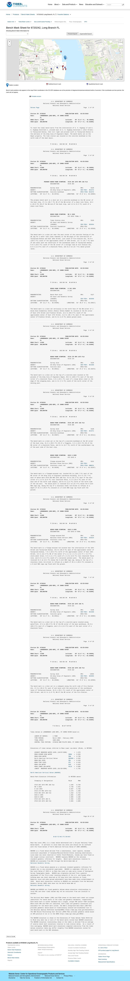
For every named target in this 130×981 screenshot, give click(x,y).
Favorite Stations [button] (64, 14)
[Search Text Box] (113, 4)
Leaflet (118, 79)
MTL (70, 762)
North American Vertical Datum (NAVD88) (46, 772)
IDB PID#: (87, 463)
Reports (10, 960)
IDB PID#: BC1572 (87, 190)
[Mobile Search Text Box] (123, 4)
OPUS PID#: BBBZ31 (87, 465)
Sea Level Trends (73, 955)
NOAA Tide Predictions (14, 950)
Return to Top (11, 936)
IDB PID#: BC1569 (87, 365)
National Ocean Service (52, 976)
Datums (10, 955)
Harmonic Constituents (14, 952)
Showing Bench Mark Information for (17, 31)
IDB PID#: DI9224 (87, 537)
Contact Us (59, 978)
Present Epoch (72, 34)
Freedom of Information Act (43, 978)
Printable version (36, 96)
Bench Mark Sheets (28, 14)
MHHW (70, 754)
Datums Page (35, 107)
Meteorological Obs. (60, 21)
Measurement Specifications (106, 962)
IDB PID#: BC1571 (87, 431)
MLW (70, 764)
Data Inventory (102, 959)
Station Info (11, 21)
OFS (85, 21)
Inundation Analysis (73, 961)
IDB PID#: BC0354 (87, 224)
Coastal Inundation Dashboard (77, 947)
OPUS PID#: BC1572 (87, 192)
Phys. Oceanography (75, 21)
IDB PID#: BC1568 (87, 612)
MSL (70, 760)
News (81, 4)
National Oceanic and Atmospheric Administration (24, 976)
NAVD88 (71, 758)
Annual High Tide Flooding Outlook (78, 953)
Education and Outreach (94, 4)
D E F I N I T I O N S (62, 836)
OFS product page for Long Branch (108, 950)
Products (16, 14)
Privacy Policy (68, 976)
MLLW (70, 766)
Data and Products (69, 4)
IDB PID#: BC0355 (87, 676)
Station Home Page (104, 956)
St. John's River (102, 947)
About (57, 4)
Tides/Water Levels (24, 21)
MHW (70, 756)
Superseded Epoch (86, 34)
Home (50, 4)
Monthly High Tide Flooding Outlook (78, 950)
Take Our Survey (25, 978)
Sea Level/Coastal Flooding (43, 21)
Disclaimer (12, 978)
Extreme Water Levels (74, 958)
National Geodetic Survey (40, 863)
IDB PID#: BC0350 (87, 299)
